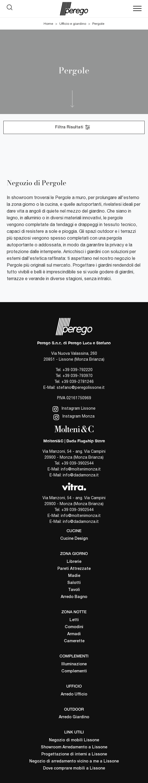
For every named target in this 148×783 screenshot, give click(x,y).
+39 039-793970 (77, 375)
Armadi (74, 634)
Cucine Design (74, 539)
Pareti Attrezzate (74, 569)
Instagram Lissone (74, 409)
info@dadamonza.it (81, 475)
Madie (74, 576)
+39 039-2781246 (77, 381)
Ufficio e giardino (72, 24)
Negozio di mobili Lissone (74, 740)
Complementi (74, 671)
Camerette (74, 641)
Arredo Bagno (74, 597)
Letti (74, 620)
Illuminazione (74, 664)
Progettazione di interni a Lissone (74, 754)
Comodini (74, 627)
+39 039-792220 (77, 369)
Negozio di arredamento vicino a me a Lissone (74, 761)
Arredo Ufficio (74, 694)
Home (48, 24)
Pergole (98, 24)
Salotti (74, 583)
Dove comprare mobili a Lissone (74, 768)
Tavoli (74, 590)
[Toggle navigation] (137, 9)
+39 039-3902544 (77, 463)
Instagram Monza (74, 417)
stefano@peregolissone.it (81, 387)
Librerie (74, 562)
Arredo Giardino (74, 717)
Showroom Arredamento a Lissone (74, 747)
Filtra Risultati (73, 127)
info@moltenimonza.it (81, 469)
